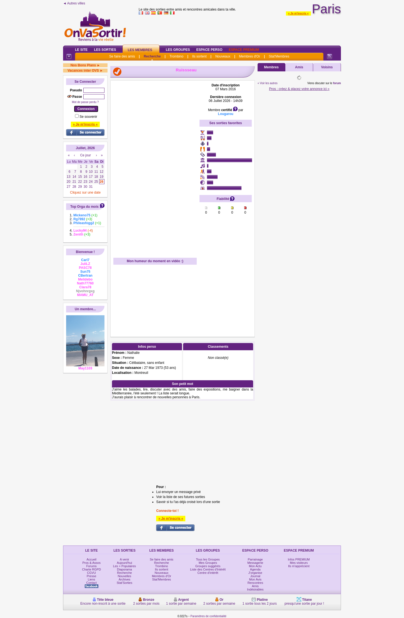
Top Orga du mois (84, 207)
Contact (91, 582)
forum (337, 83)
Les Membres (140, 50)
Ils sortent (199, 56)
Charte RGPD (91, 569)
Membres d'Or (249, 56)
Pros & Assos (91, 562)
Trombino (176, 56)
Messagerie (255, 562)
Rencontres (255, 582)
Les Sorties (105, 50)
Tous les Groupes (208, 559)
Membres (271, 67)
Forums (91, 566)
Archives (124, 579)
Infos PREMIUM (299, 559)
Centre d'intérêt (208, 572)
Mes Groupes (208, 562)
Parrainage (255, 559)
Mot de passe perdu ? (85, 102)
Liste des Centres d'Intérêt (208, 569)
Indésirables (255, 589)
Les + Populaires (124, 566)
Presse (91, 576)
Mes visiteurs (299, 562)
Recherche (152, 56)
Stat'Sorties (124, 582)
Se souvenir (88, 117)
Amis (299, 67)
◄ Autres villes (74, 3)
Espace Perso (209, 50)
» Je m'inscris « (298, 13)
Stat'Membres (279, 56)
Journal (255, 576)
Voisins (327, 67)
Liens (91, 579)
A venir (124, 559)
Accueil (91, 559)
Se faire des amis (122, 56)
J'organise (255, 572)
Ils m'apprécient (299, 566)
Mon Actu (255, 566)
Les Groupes (178, 50)
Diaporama (124, 569)
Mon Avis (255, 579)
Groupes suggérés (208, 566)
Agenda (255, 569)
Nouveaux (222, 56)
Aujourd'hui (124, 562)
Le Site (81, 50)
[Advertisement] (240, 28)
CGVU (91, 572)
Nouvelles (124, 576)
